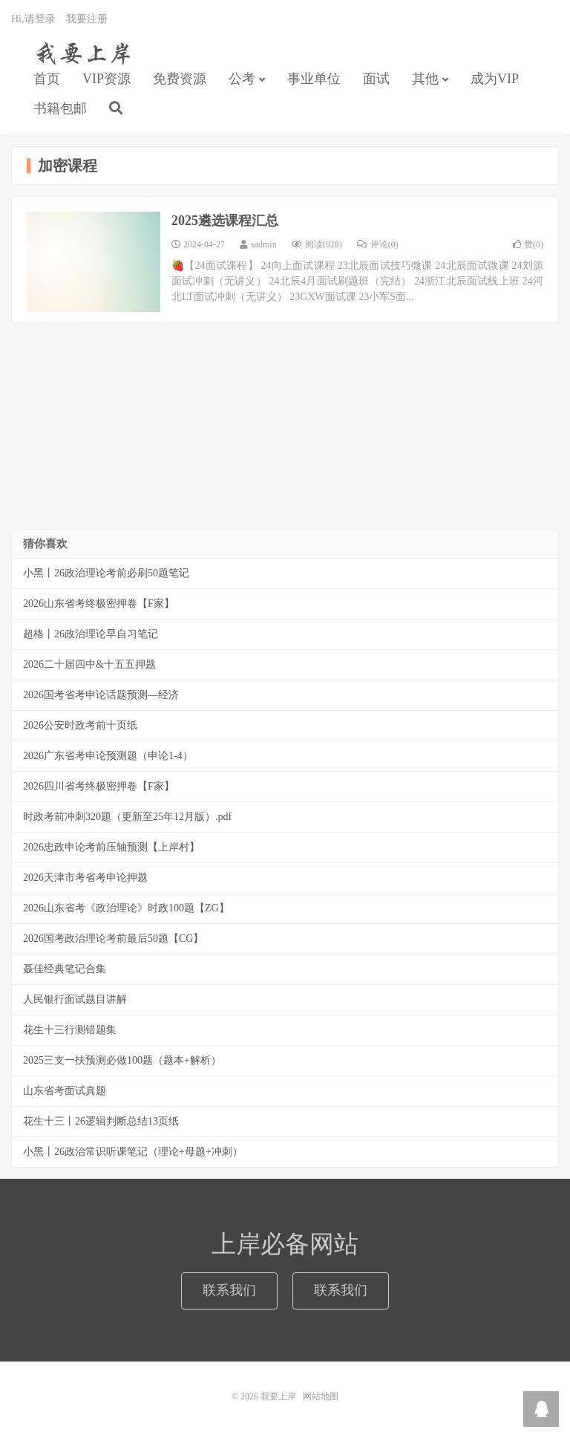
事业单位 (314, 78)
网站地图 (320, 1396)
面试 (376, 78)
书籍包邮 (60, 108)
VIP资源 (106, 78)
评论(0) (378, 244)
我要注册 (87, 19)
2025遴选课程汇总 (224, 220)
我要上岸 (80, 53)
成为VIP (495, 78)
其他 (425, 78)
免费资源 (179, 78)
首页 (46, 78)
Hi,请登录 (33, 19)
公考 (242, 78)
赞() (528, 244)
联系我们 (229, 1290)
